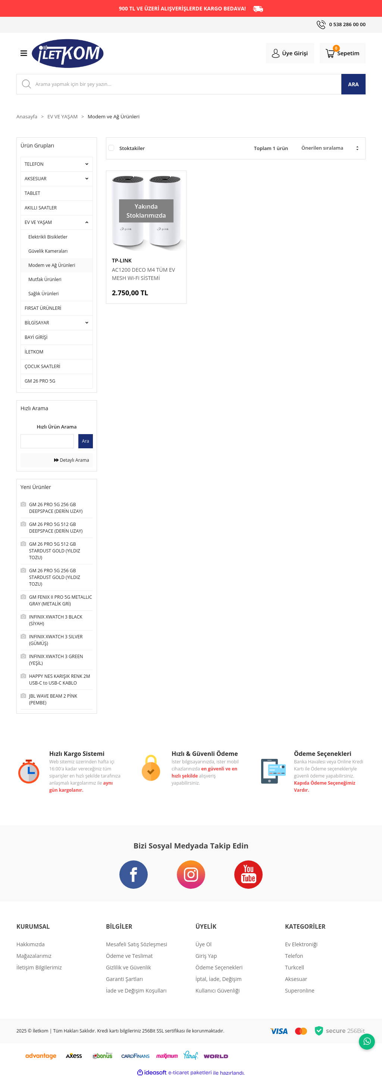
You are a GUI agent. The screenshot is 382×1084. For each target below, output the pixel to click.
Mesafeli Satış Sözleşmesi (136, 949)
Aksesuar (296, 984)
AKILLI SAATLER (41, 209)
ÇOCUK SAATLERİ (42, 367)
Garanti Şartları (124, 984)
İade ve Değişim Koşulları (136, 996)
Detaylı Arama (71, 461)
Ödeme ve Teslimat (129, 961)
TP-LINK (122, 261)
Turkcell (294, 972)
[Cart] (341, 54)
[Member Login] (286, 54)
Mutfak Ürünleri (45, 280)
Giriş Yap (206, 961)
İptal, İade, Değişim (218, 984)
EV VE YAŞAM (38, 223)
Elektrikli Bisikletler (48, 238)
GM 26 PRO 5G (40, 382)
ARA (353, 84)
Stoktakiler (132, 149)
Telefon (294, 961)
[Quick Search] (47, 442)
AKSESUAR (36, 180)
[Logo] (67, 54)
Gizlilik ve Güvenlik (128, 972)
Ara (85, 442)
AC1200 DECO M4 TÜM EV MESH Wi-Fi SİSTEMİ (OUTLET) (143, 275)
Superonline (299, 996)
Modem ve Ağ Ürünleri (117, 117)
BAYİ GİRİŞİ (36, 338)
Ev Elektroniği (301, 949)
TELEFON (34, 165)
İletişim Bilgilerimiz (39, 972)
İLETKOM (34, 353)
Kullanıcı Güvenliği (217, 996)
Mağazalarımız (33, 961)
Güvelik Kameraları (48, 252)
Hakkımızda (30, 949)
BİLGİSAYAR (37, 324)
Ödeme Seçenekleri (218, 972)
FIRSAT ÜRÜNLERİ (43, 309)
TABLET (32, 194)
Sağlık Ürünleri (43, 295)
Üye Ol (203, 949)
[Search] (191, 85)
